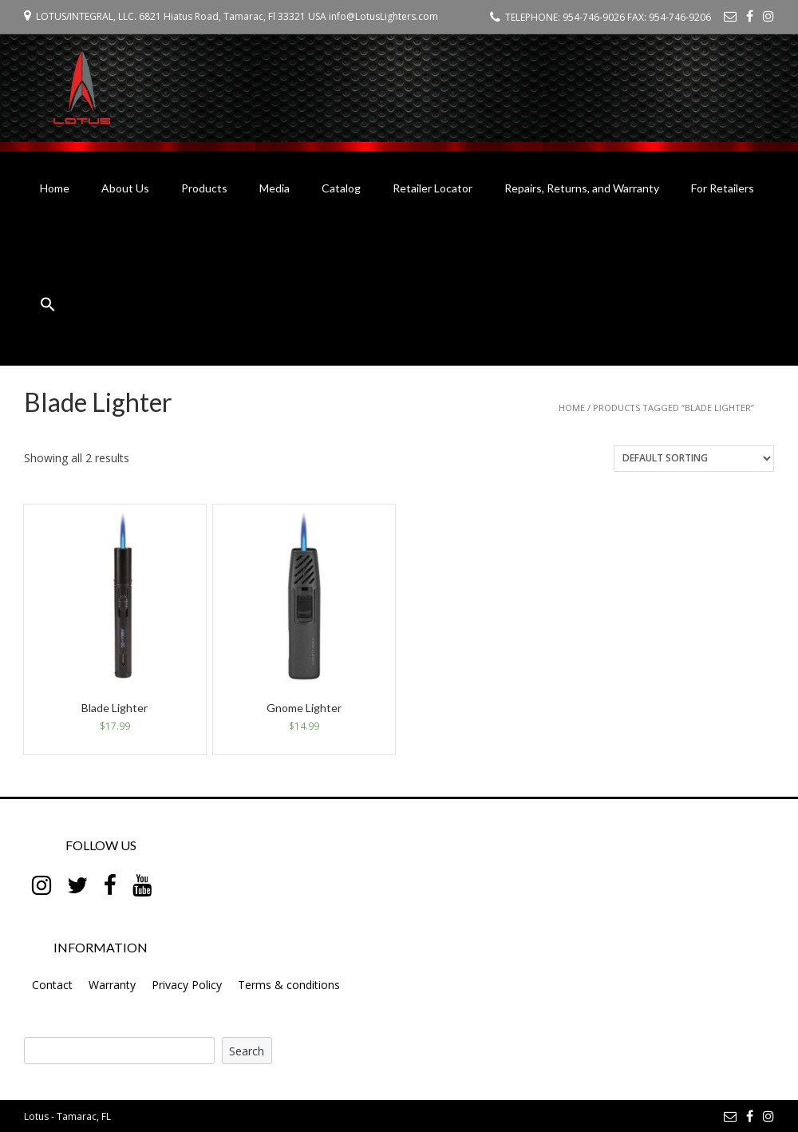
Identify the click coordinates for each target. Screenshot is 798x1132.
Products (204, 188)
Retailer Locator (432, 188)
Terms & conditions (289, 984)
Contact (52, 984)
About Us (125, 188)
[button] (48, 307)
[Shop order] (694, 458)
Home (54, 188)
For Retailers (722, 188)
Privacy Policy (187, 984)
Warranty (112, 984)
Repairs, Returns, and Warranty (581, 188)
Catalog (341, 188)
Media (274, 188)
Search (246, 1051)
